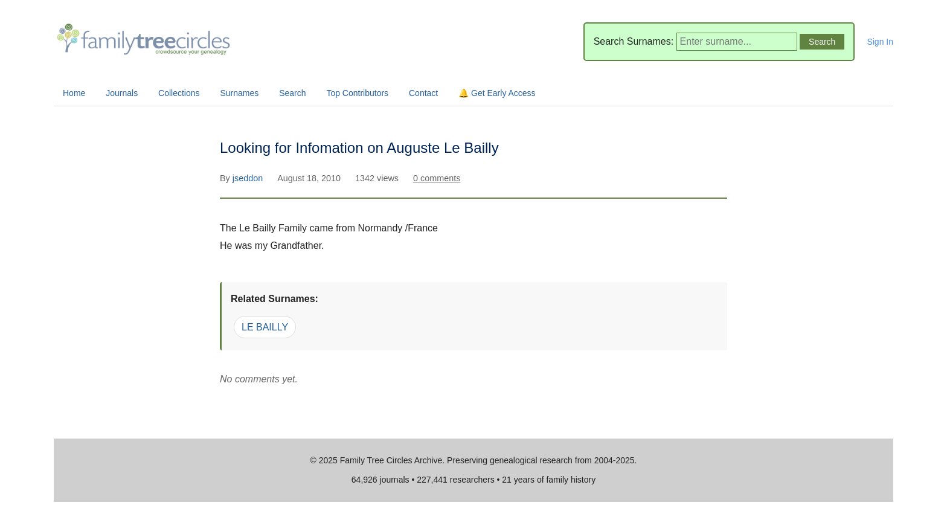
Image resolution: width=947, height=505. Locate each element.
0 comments (436, 178)
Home (74, 93)
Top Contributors (357, 93)
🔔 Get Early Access (496, 93)
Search (292, 93)
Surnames (239, 93)
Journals (122, 93)
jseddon (249, 178)
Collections (178, 93)
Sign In (880, 42)
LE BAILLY (265, 327)
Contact (423, 93)
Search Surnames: (634, 41)
